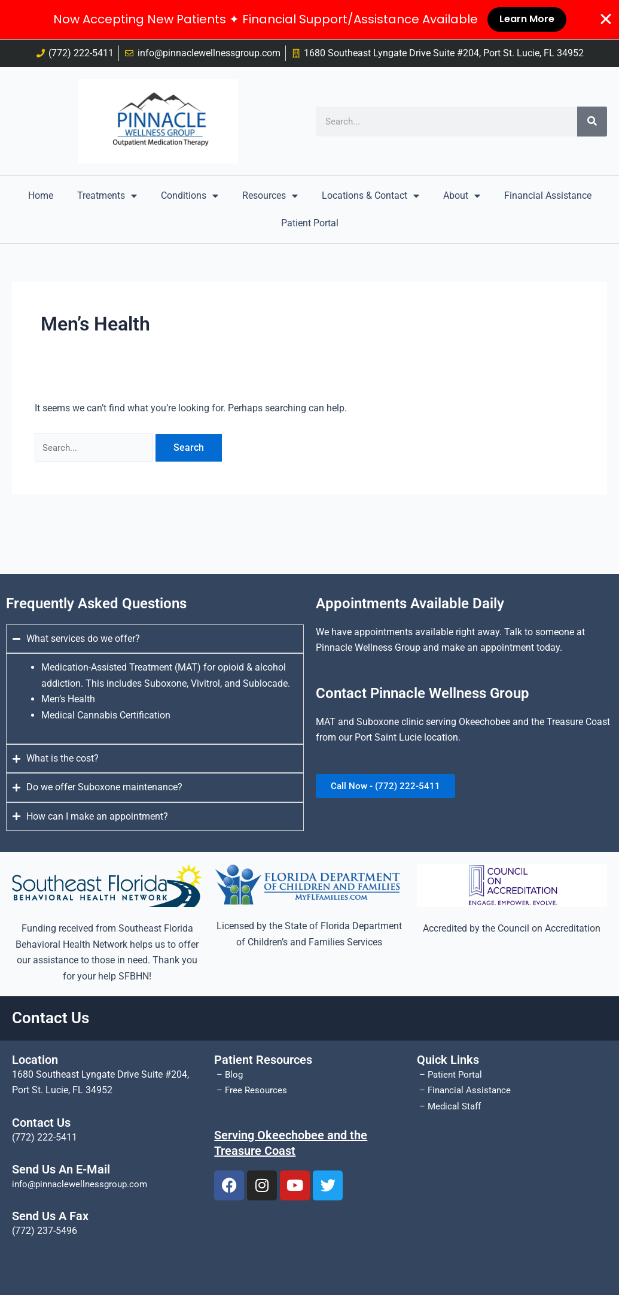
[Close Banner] (606, 20)
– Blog (229, 1074)
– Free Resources (251, 1090)
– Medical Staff (451, 1106)
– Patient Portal (451, 1074)
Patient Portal (310, 223)
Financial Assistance (547, 195)
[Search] (592, 122)
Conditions (189, 196)
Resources (270, 196)
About (461, 196)
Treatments (107, 196)
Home (40, 195)
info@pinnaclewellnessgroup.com (83, 1184)
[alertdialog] (309, 20)
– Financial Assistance (466, 1090)
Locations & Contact (370, 196)
